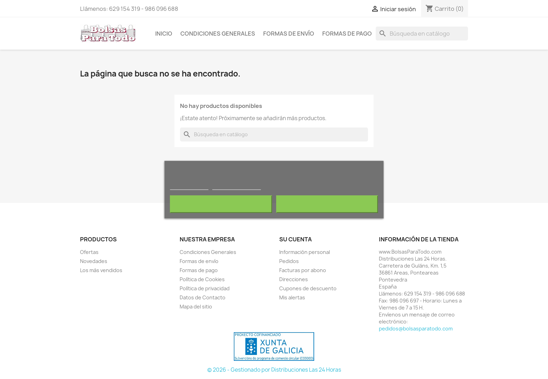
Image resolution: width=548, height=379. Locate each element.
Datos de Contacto (202, 297)
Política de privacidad (205, 288)
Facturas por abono (302, 270)
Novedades (93, 261)
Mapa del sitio (196, 306)
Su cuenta (295, 239)
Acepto (327, 204)
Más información (189, 186)
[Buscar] (422, 34)
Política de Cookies (202, 279)
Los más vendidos (101, 270)
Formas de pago (347, 33)
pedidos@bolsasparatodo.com (416, 328)
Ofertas (89, 252)
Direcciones (293, 279)
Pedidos (289, 261)
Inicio (163, 33)
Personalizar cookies (236, 186)
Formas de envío (288, 33)
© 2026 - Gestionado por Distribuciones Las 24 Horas (274, 369)
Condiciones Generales (217, 33)
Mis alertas (292, 297)
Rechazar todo (221, 204)
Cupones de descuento (308, 288)
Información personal (304, 252)
